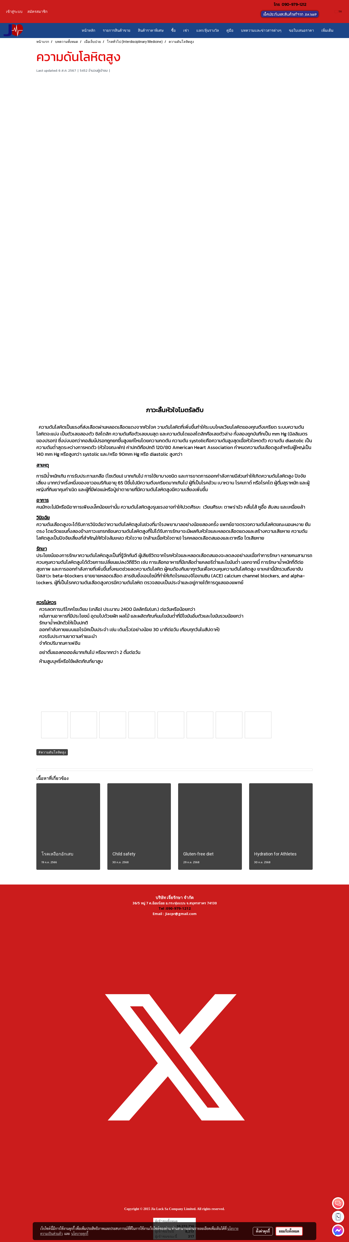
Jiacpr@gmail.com (181, 913)
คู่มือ (229, 30)
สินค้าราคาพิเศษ (151, 30)
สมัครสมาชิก (37, 12)
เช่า (186, 30)
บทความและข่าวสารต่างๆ (261, 30)
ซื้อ (173, 30)
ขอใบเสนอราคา (301, 30)
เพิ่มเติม (327, 30)
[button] (341, 30)
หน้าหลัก (88, 30)
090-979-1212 (294, 4)
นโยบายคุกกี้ (79, 1233)
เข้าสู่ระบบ (14, 12)
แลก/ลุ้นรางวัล (207, 30)
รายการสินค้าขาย (116, 30)
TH (338, 11)
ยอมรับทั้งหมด (289, 1231)
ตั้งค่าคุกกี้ (263, 1231)
